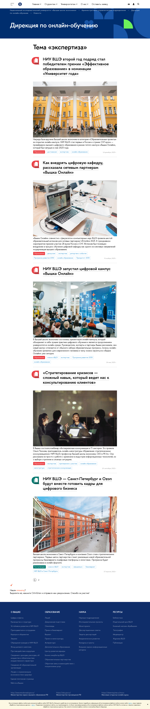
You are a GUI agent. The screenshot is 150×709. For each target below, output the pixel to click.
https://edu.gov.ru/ (63, 692)
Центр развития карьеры (55, 651)
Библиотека (118, 618)
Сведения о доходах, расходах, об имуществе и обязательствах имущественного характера (25, 658)
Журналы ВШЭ (119, 638)
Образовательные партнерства (58, 659)
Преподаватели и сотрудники (23, 630)
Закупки (14, 638)
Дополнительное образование (57, 647)
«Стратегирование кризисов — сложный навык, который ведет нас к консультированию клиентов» (76, 377)
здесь (130, 703)
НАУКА (82, 612)
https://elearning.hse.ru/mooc (113, 692)
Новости (37, 13)
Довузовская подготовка (55, 622)
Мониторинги (84, 626)
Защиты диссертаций (87, 634)
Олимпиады (49, 626)
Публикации (118, 642)
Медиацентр (118, 634)
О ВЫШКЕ (16, 612)
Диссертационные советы (89, 630)
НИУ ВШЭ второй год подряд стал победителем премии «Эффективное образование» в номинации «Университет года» (76, 66)
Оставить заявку (100, 4)
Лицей (47, 618)
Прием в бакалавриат (53, 630)
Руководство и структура (21, 622)
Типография (118, 630)
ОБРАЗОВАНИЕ (52, 612)
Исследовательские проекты (91, 622)
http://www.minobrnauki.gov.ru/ (22, 692)
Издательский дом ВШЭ (123, 622)
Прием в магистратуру (54, 638)
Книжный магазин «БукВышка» (125, 626)
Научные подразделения (89, 618)
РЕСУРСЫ (117, 612)
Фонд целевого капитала (21, 647)
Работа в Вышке (17, 683)
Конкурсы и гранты (86, 642)
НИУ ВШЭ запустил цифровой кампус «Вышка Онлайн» (77, 271)
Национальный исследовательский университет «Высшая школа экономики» (43, 10)
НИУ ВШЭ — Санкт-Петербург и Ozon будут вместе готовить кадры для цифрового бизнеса (77, 483)
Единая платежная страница (22, 679)
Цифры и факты (17, 618)
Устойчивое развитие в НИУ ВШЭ (24, 626)
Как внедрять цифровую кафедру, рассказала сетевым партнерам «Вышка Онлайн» (73, 167)
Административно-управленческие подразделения (104, 10)
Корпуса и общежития (20, 634)
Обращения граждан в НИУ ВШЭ (24, 642)
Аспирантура (50, 642)
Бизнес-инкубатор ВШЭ (54, 655)
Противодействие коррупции (23, 651)
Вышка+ (48, 634)
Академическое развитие (89, 638)
